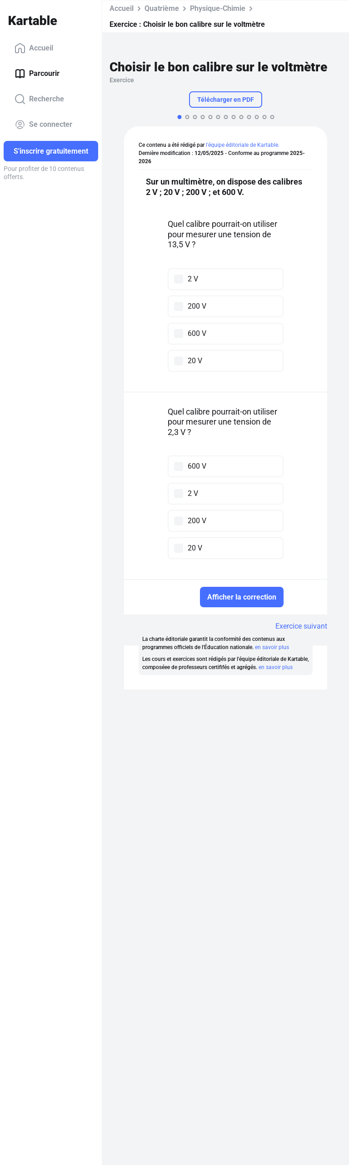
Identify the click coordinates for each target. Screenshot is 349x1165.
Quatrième (162, 8)
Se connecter (43, 124)
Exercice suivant (301, 626)
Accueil (34, 48)
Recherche (39, 99)
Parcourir (37, 73)
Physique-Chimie (217, 8)
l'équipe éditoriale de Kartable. (242, 145)
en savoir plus (272, 647)
